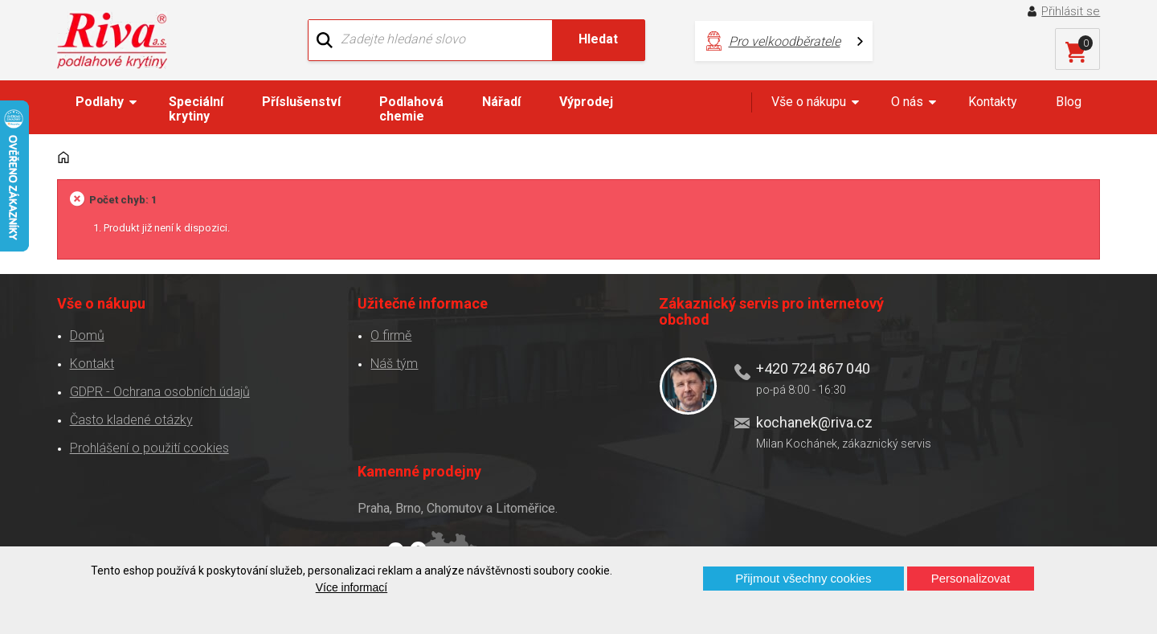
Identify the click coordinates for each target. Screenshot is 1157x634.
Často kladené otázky (130, 415)
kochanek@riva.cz (737, 416)
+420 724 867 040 (736, 363)
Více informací (351, 587)
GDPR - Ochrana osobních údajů (159, 387)
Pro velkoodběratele (765, 40)
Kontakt (91, 358)
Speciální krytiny (196, 109)
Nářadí (501, 101)
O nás (907, 101)
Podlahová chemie (411, 109)
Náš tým (360, 358)
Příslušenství (301, 101)
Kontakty (992, 101)
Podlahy (100, 101)
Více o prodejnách (959, 519)
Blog (1068, 101)
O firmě (357, 330)
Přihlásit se (1071, 11)
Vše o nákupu (808, 101)
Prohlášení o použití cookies (148, 443)
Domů (86, 330)
